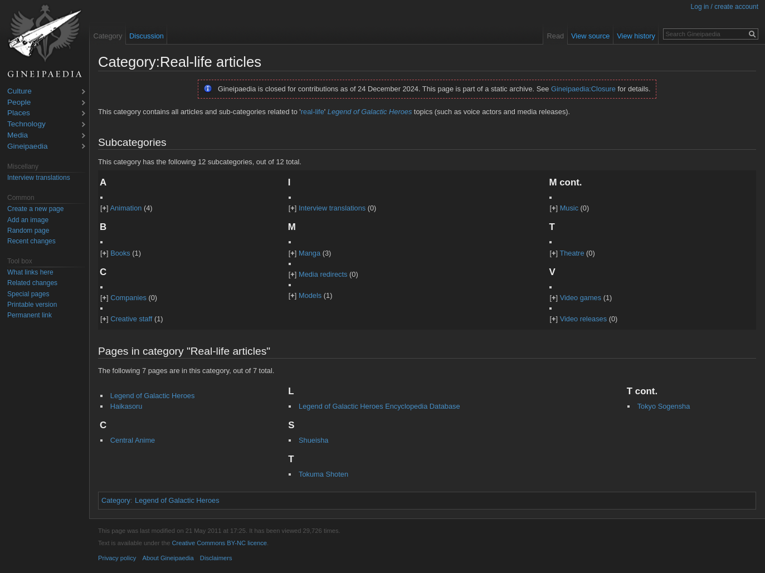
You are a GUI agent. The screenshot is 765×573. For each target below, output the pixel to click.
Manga (309, 253)
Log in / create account (724, 7)
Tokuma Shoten (323, 474)
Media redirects (323, 274)
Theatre (571, 253)
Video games (580, 297)
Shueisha (313, 440)
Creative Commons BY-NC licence (219, 543)
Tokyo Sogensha (663, 406)
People (19, 102)
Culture (19, 91)
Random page (28, 230)
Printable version (32, 304)
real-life (312, 111)
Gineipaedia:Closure (583, 89)
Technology (26, 124)
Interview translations (332, 208)
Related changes (32, 283)
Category (115, 500)
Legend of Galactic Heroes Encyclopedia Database (379, 406)
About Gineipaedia (168, 558)
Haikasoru (126, 406)
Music (569, 208)
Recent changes (31, 241)
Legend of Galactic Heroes (370, 111)
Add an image (27, 220)
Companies (128, 297)
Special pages (28, 294)
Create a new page (35, 209)
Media (17, 135)
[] (104, 208)
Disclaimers (216, 558)
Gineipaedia (27, 146)
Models (310, 295)
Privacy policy (117, 558)
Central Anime (132, 440)
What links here (30, 272)
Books (120, 253)
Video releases (583, 319)
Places (18, 113)
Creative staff (131, 319)
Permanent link (29, 315)
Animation (126, 208)
